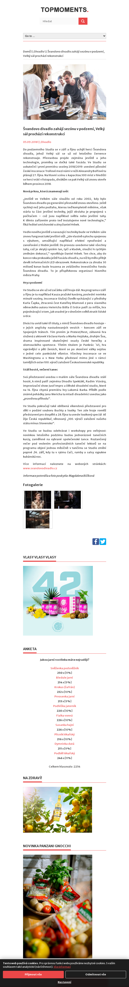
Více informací (62, 966)
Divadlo (39, 51)
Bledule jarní (64, 677)
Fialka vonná (64, 715)
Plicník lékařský (64, 734)
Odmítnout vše (95, 974)
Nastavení (64, 982)
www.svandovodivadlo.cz (40, 468)
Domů (27, 51)
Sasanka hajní (64, 725)
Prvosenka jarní (64, 696)
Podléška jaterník (64, 706)
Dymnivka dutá (64, 744)
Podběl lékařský (64, 753)
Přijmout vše (33, 974)
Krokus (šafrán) (64, 687)
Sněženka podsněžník (64, 668)
